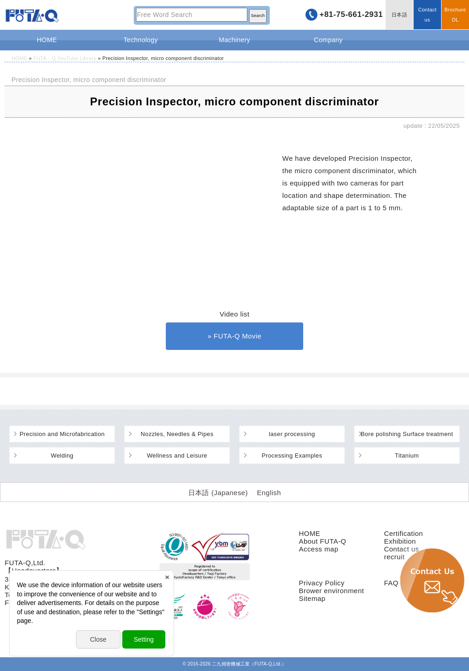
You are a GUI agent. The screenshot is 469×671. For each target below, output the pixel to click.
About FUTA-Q (322, 541)
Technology (141, 40)
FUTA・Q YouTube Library (64, 58)
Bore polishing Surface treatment (406, 434)
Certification (403, 533)
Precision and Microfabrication (62, 434)
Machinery (234, 40)
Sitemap (312, 598)
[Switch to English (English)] (268, 492)
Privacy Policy (321, 583)
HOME (47, 40)
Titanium (407, 455)
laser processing (292, 434)
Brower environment (331, 591)
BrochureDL (455, 14)
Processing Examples (292, 455)
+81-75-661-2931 (351, 14)
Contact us (427, 14)
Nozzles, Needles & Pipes (177, 434)
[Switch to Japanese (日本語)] (218, 492)
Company (328, 40)
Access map (318, 549)
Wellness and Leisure (177, 455)
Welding (62, 455)
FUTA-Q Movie (238, 336)
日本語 (399, 14)
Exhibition (400, 541)
